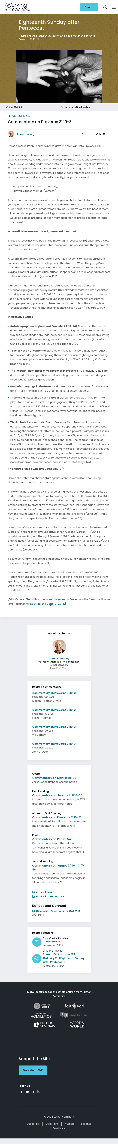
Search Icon (105, 7)
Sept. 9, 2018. (56, 604)
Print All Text (42, 892)
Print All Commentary (48, 896)
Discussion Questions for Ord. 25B (56, 911)
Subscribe (33, 1124)
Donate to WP (33, 1070)
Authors (70, 1124)
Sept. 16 (35, 604)
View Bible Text (19, 116)
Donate (89, 7)
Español (86, 1124)
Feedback (59, 1128)
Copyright (52, 1124)
